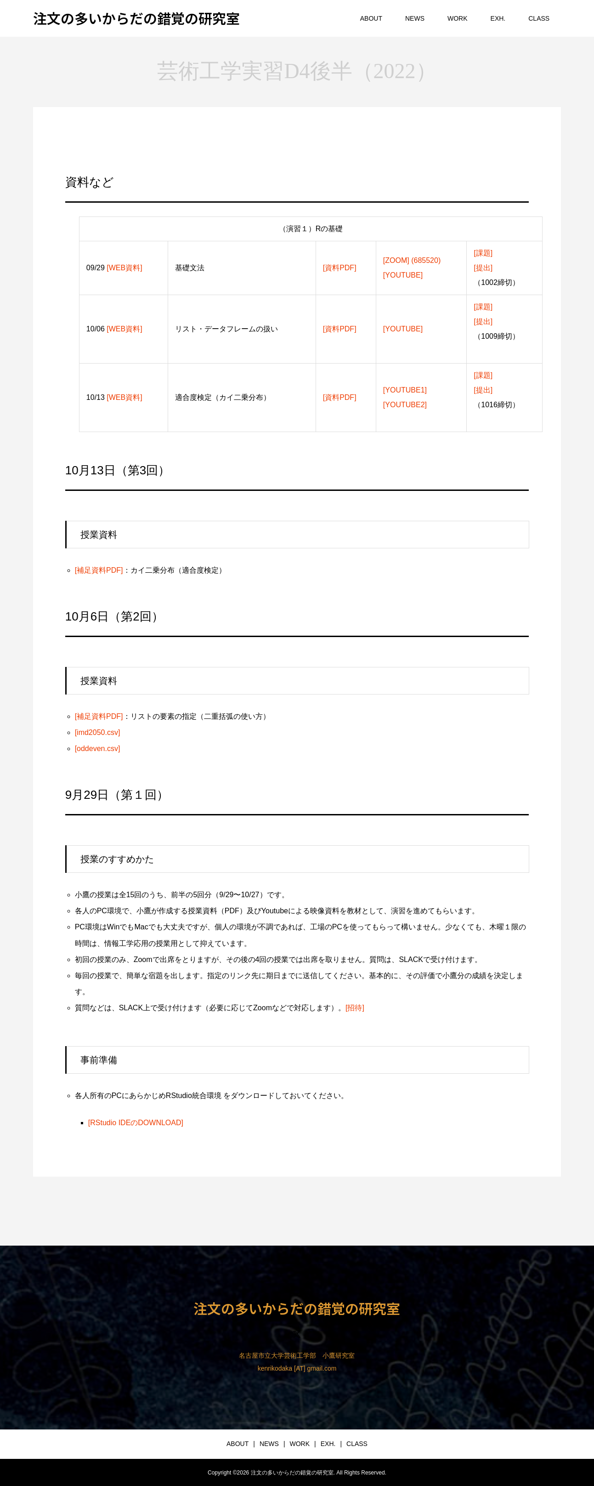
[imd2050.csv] (97, 732)
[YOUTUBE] (403, 275)
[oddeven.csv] (97, 748)
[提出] (483, 268)
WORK (457, 18)
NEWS (414, 18)
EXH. (498, 18)
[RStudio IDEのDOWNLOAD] (135, 1123)
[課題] (483, 253)
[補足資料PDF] (99, 570)
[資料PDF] (339, 268)
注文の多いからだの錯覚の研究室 (136, 18)
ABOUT (371, 18)
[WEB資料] (124, 268)
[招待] (354, 1008)
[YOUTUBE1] (405, 390)
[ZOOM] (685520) (412, 260)
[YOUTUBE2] (405, 405)
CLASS (538, 18)
